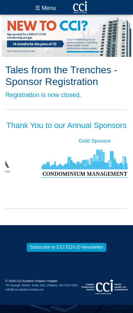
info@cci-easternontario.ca (24, 289)
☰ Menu (45, 8)
